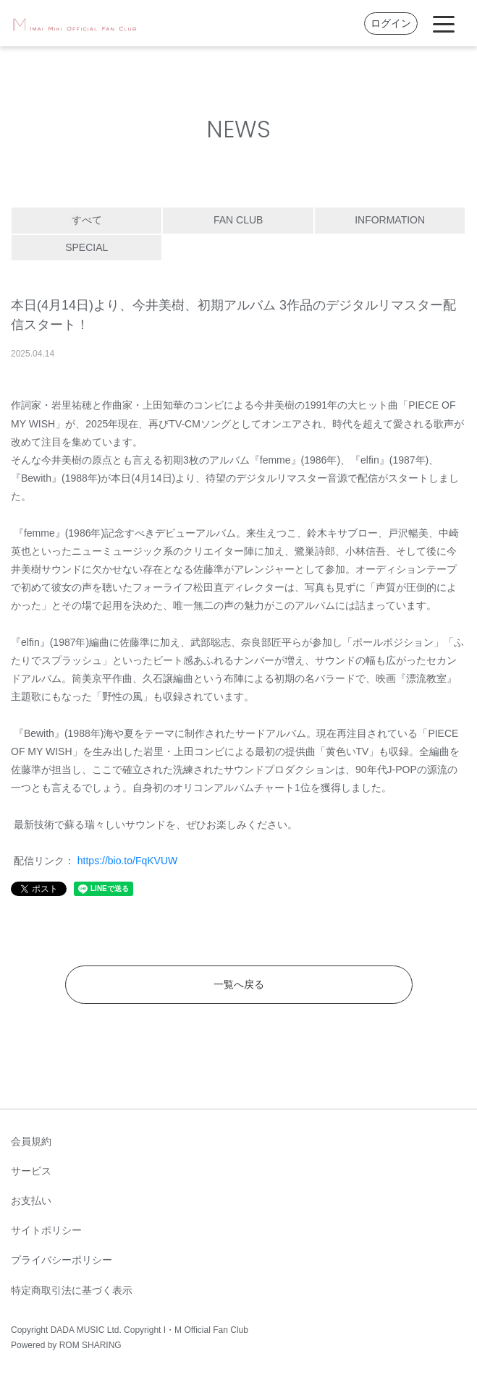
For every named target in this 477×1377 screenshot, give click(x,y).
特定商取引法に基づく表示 (71, 1290)
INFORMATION (390, 220)
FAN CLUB (238, 220)
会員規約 (31, 1141)
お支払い (31, 1200)
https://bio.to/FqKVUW (127, 860)
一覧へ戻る (239, 984)
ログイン (391, 23)
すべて (87, 220)
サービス (31, 1171)
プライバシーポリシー (61, 1260)
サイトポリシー (46, 1230)
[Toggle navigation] (443, 23)
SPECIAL (86, 247)
